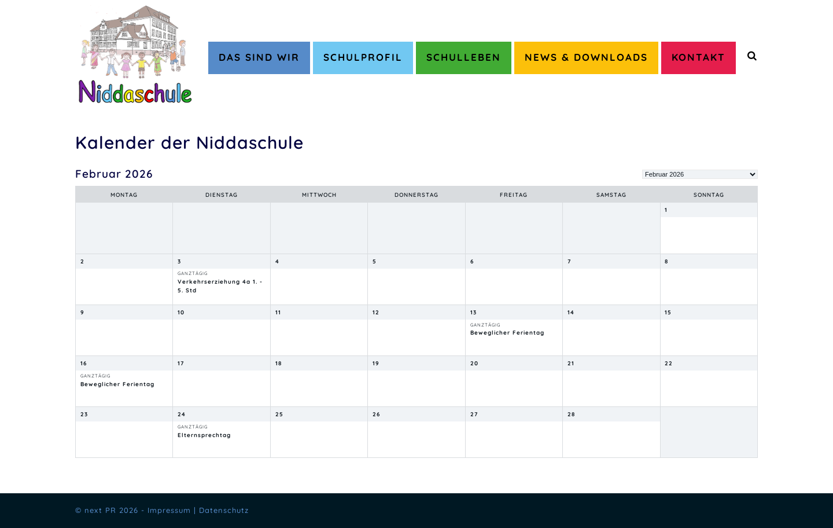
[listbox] (700, 174)
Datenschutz (224, 510)
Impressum (169, 510)
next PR (100, 510)
